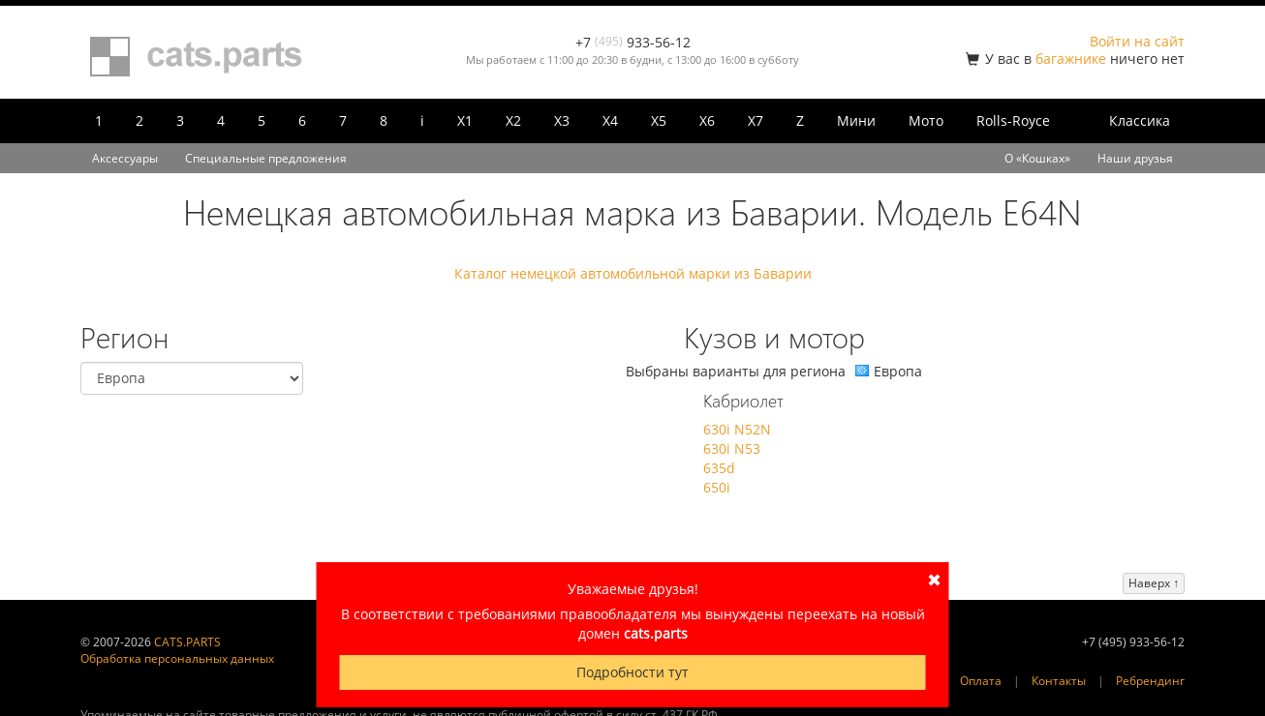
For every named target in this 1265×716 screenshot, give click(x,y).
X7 (755, 120)
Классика (1139, 120)
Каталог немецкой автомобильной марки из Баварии (633, 273)
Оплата (981, 680)
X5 (658, 120)
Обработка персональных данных (177, 658)
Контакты (1059, 680)
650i (716, 487)
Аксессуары (125, 158)
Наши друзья (1135, 158)
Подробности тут (632, 672)
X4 (610, 120)
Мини (856, 120)
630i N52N (737, 429)
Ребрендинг (1150, 680)
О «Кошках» (1037, 158)
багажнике (1070, 58)
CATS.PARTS (187, 642)
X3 (562, 120)
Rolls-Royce (1013, 120)
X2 (513, 120)
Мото (926, 120)
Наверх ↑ (1153, 583)
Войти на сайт (1137, 41)
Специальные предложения (266, 158)
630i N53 (731, 448)
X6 (707, 120)
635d (719, 468)
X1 (465, 120)
